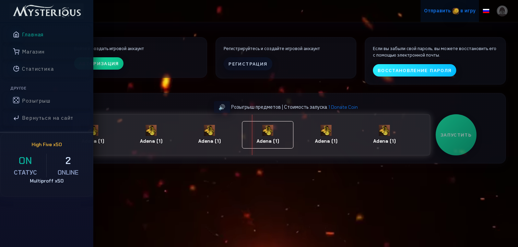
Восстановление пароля (427, 77)
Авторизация (141, 70)
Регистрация (275, 70)
